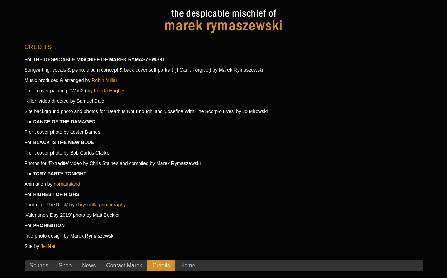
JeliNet (47, 246)
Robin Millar (104, 80)
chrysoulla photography (101, 204)
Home (187, 265)
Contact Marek (124, 265)
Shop (65, 265)
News (89, 265)
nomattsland (67, 184)
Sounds (39, 265)
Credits (161, 265)
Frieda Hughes (110, 90)
